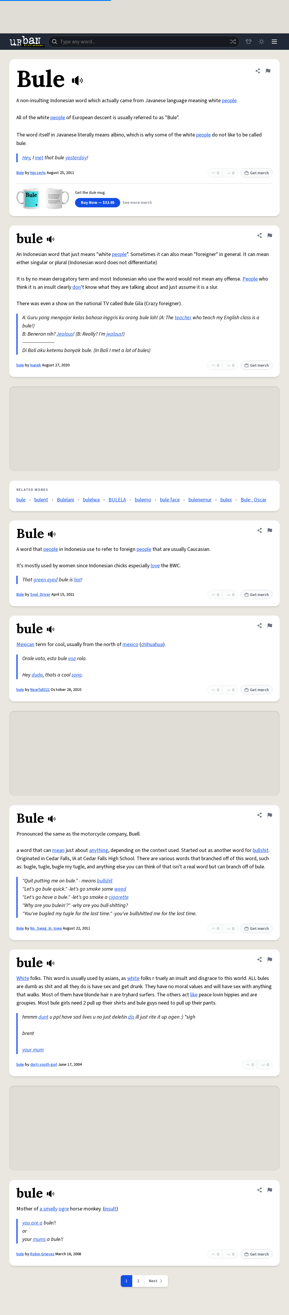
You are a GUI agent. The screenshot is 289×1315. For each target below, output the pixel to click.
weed (120, 889)
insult (110, 1208)
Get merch (256, 173)
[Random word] (232, 41)
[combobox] (144, 41)
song (77, 675)
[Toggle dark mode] (261, 41)
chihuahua (152, 644)
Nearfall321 (40, 690)
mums (39, 1239)
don (76, 287)
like (194, 994)
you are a (32, 1223)
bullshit (260, 850)
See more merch (137, 203)
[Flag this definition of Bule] (268, 71)
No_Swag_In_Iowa (46, 928)
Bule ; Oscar (253, 499)
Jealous (65, 334)
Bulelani (65, 499)
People (250, 279)
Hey (26, 157)
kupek (35, 365)
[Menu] (274, 41)
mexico (130, 644)
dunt (43, 1017)
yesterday (76, 157)
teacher (183, 317)
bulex (226, 499)
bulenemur (200, 499)
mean (58, 850)
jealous (114, 334)
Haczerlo (38, 173)
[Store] (248, 41)
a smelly (48, 1208)
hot (77, 579)
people (229, 100)
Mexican (25, 644)
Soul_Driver (40, 594)
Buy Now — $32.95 (97, 203)
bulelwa (91, 499)
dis (131, 1017)
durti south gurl (43, 1065)
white (133, 978)
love (155, 565)
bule (20, 365)
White (22, 978)
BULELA (117, 499)
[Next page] (156, 1281)
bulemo (143, 499)
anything (98, 850)
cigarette (119, 897)
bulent (41, 499)
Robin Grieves (42, 1254)
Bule (20, 173)
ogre (64, 1208)
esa (72, 658)
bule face (170, 499)
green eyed (45, 579)
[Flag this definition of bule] (269, 235)
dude (37, 675)
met (39, 157)
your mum (33, 1049)
